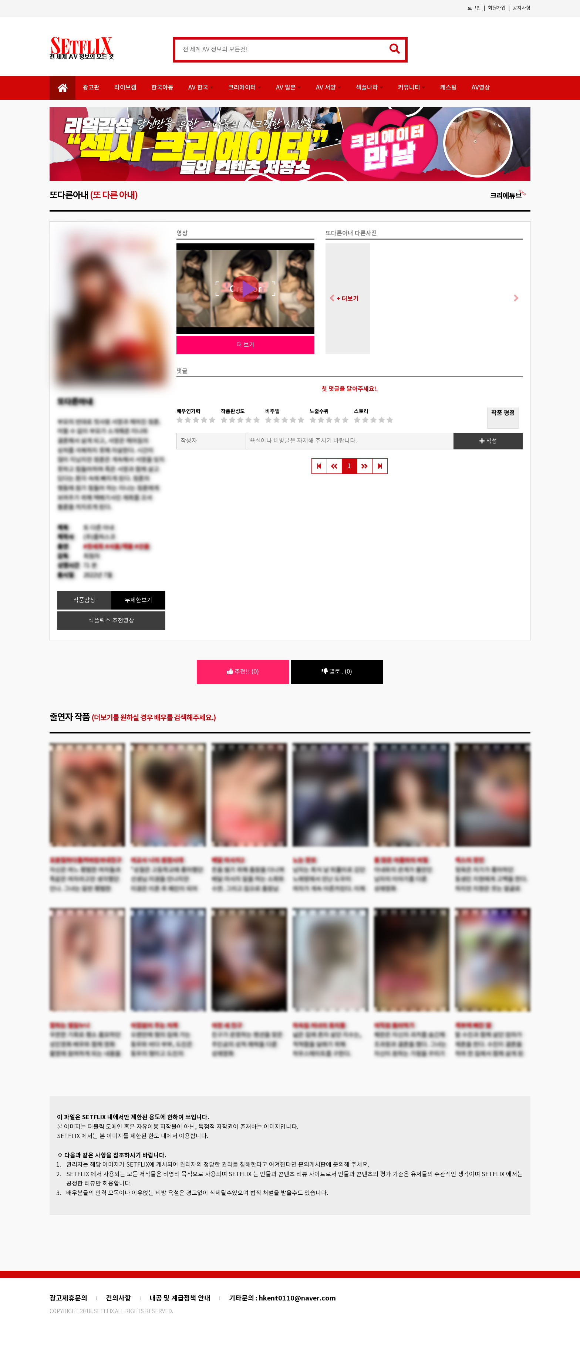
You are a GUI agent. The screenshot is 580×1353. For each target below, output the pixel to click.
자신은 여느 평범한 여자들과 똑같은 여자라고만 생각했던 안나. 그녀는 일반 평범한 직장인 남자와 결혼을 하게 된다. (85, 889)
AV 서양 (328, 87)
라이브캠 (125, 87)
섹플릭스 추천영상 (111, 620)
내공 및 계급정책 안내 (179, 1298)
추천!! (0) (243, 671)
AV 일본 (288, 87)
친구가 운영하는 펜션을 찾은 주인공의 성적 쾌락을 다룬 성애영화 (247, 1044)
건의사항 (118, 1298)
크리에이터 (244, 87)
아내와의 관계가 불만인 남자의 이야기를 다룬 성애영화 (403, 879)
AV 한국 (200, 87)
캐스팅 (448, 87)
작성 (488, 441)
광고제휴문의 (68, 1298)
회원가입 (497, 8)
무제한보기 (138, 600)
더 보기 (245, 345)
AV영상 (481, 87)
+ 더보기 (347, 299)
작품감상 (84, 600)
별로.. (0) (337, 671)
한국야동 (162, 87)
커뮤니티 (411, 87)
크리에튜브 (508, 196)
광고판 (91, 87)
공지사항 (521, 8)
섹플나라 (369, 87)
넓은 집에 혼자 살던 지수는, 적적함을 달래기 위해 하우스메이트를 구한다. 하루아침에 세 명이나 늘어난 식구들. (328, 1054)
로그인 (474, 8)
